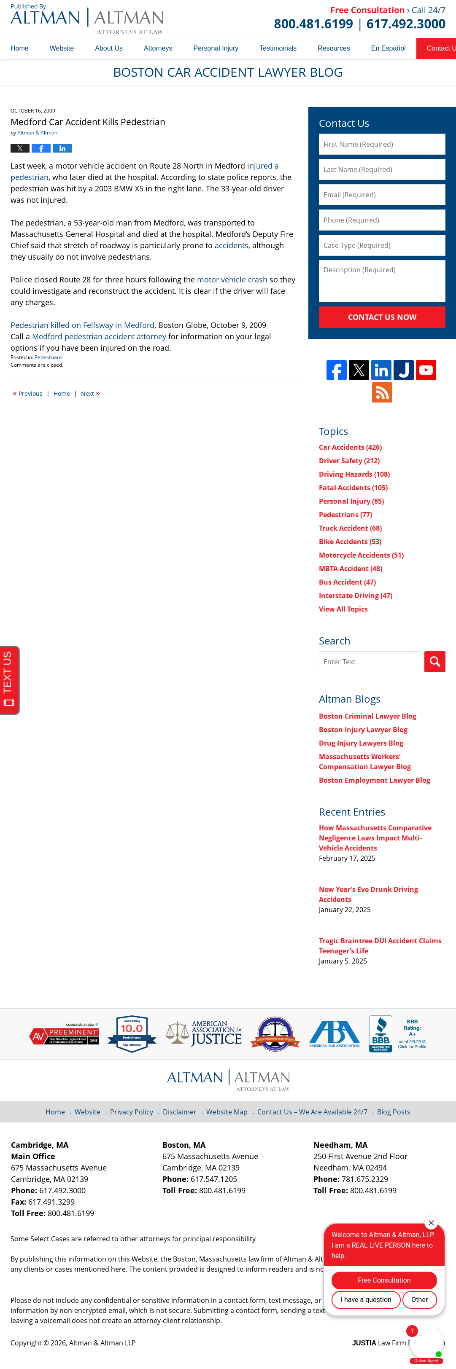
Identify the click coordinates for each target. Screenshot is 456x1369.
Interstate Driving (355, 595)
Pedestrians (48, 357)
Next (90, 392)
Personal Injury (216, 48)
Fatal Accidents (353, 487)
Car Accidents (350, 447)
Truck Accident (350, 528)
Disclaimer (180, 1112)
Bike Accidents (350, 541)
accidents (231, 245)
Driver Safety (349, 460)
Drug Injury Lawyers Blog (361, 743)
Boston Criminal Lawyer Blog (367, 716)
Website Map (227, 1112)
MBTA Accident (350, 568)
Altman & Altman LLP (102, 1343)
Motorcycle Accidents (361, 555)
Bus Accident (347, 582)
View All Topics (343, 609)
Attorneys (158, 48)
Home (20, 48)
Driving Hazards (354, 474)
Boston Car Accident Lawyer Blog (87, 19)
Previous (28, 392)
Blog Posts (393, 1112)
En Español (388, 48)
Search (434, 661)
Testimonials (278, 48)
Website (62, 48)
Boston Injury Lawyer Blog (363, 729)
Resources (334, 48)
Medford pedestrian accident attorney (99, 336)
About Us (109, 48)
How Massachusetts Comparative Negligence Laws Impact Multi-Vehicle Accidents (375, 838)
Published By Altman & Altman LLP (359, 19)
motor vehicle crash (232, 279)
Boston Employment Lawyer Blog (374, 780)
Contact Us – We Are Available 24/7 (312, 1112)
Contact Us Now (382, 317)
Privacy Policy (131, 1112)
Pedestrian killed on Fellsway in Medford (82, 325)
